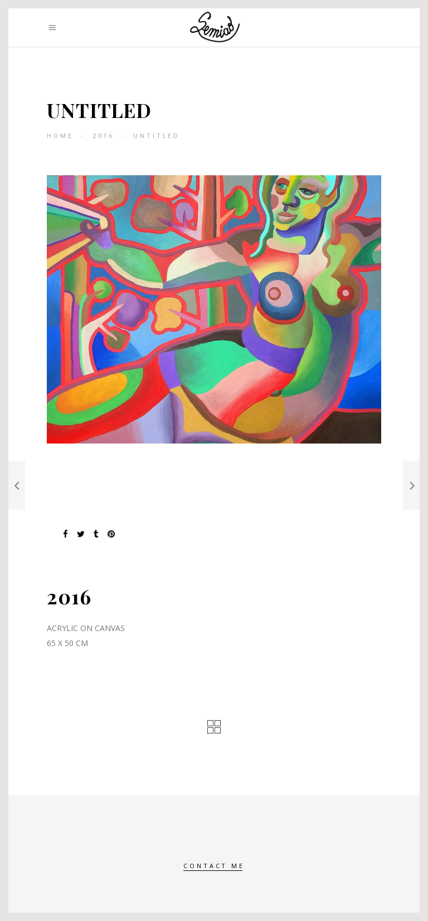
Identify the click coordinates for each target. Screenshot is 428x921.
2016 (103, 136)
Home (60, 136)
